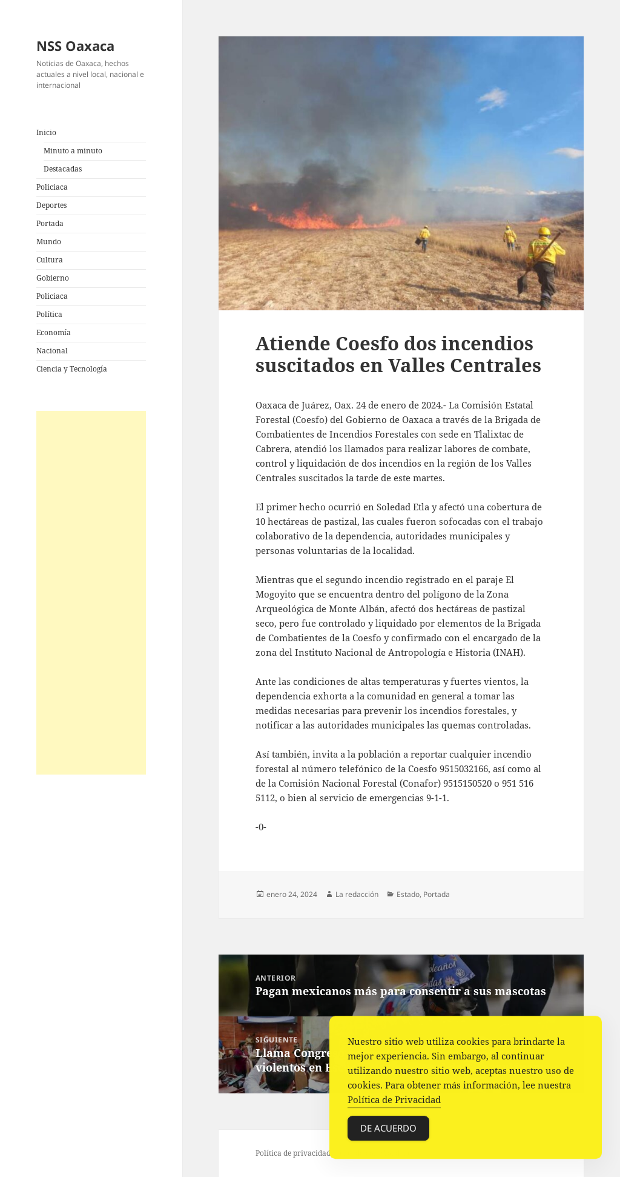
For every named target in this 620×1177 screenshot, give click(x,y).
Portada (50, 223)
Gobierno (52, 278)
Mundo (48, 241)
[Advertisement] (91, 593)
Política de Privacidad (394, 1102)
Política (49, 314)
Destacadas (63, 169)
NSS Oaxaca (75, 45)
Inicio (46, 132)
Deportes (51, 205)
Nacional (52, 350)
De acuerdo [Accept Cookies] (388, 1130)
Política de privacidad (293, 1153)
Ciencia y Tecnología (71, 369)
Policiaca (52, 187)
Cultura (49, 260)
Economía (53, 332)
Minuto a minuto (73, 150)
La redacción (356, 894)
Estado (408, 894)
